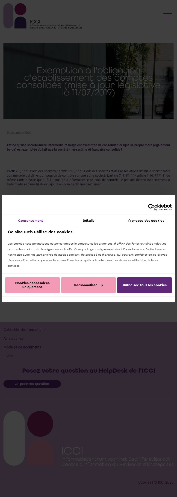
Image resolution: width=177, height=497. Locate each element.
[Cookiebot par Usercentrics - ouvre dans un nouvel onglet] (151, 207)
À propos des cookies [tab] (146, 221)
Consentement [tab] (30, 221)
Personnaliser (88, 285)
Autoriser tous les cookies (145, 285)
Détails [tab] (88, 221)
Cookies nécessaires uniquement (32, 285)
